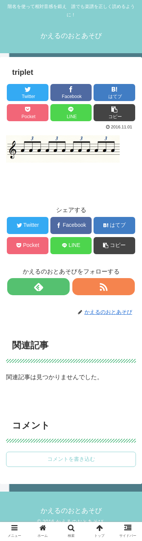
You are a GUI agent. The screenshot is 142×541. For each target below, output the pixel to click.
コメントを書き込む (71, 459)
